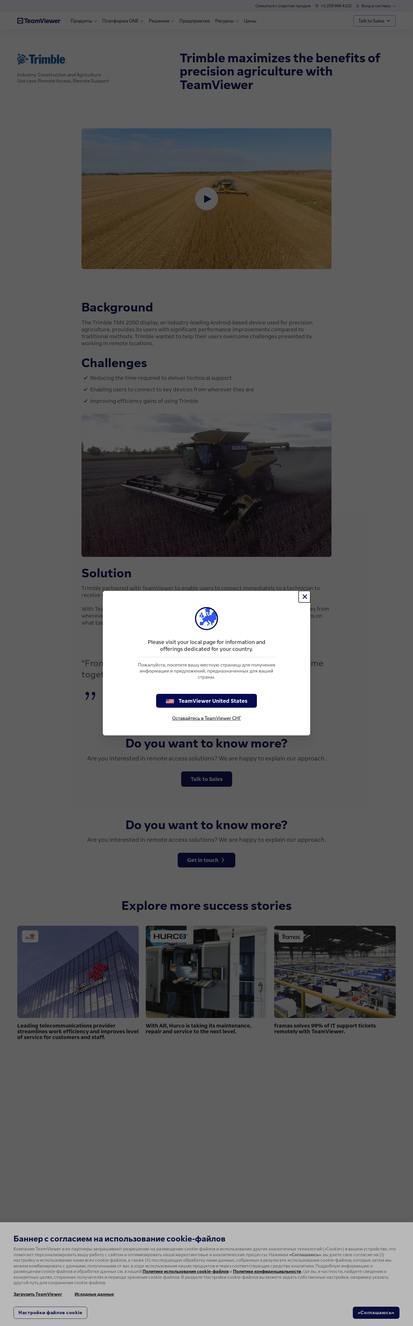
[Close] (304, 596)
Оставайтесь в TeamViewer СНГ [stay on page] (206, 718)
